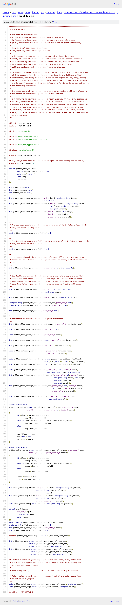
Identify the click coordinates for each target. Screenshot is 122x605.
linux (27, 12)
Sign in (116, 4)
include (6, 15)
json (117, 601)
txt (111, 601)
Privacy (22, 601)
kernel (6, 12)
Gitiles (15, 601)
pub (14, 12)
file (55, 22)
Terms (29, 601)
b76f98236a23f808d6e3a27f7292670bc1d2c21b (89, 12)
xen (14, 15)
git (42, 12)
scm (20, 12)
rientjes (50, 12)
